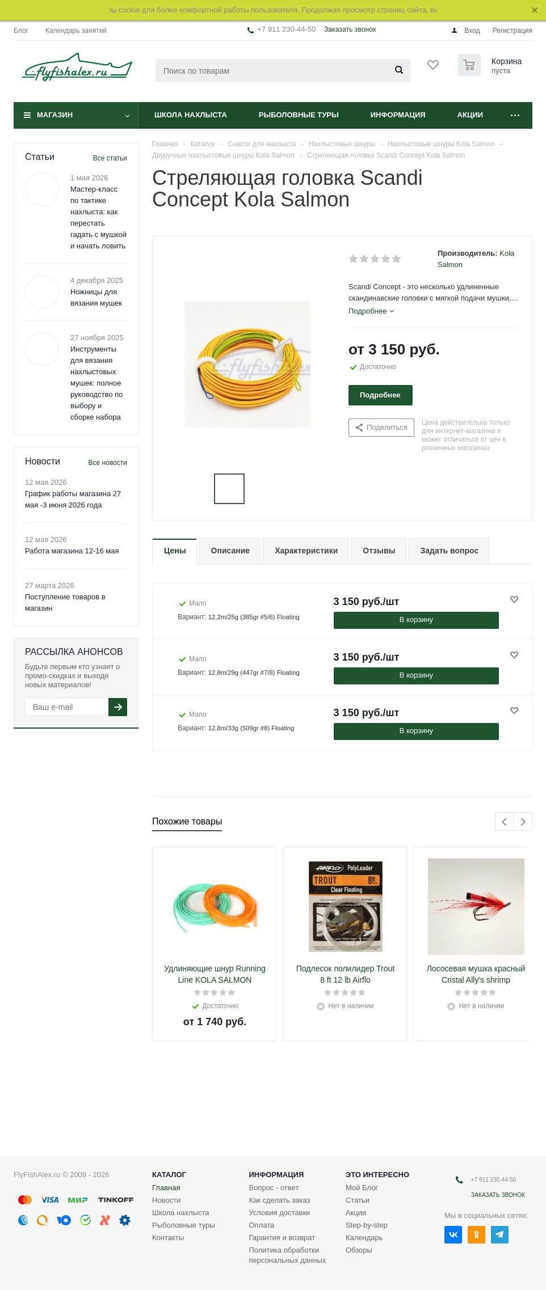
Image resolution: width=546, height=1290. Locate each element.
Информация (398, 115)
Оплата (261, 1225)
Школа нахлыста (190, 115)
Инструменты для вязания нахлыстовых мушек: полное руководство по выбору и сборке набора (96, 383)
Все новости (108, 463)
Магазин (55, 115)
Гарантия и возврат (282, 1237)
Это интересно (377, 1174)
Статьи (357, 1200)
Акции (470, 115)
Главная (166, 1187)
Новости (166, 1200)
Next (523, 822)
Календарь (364, 1237)
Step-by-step (367, 1225)
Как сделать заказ (279, 1200)
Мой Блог (362, 1187)
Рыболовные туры (299, 115)
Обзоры (359, 1250)
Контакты (168, 1237)
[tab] (371, 311)
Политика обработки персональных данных (287, 1255)
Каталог (169, 1174)
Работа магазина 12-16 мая (72, 551)
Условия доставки (279, 1212)
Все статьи (110, 158)
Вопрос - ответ (274, 1187)
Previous (504, 822)
